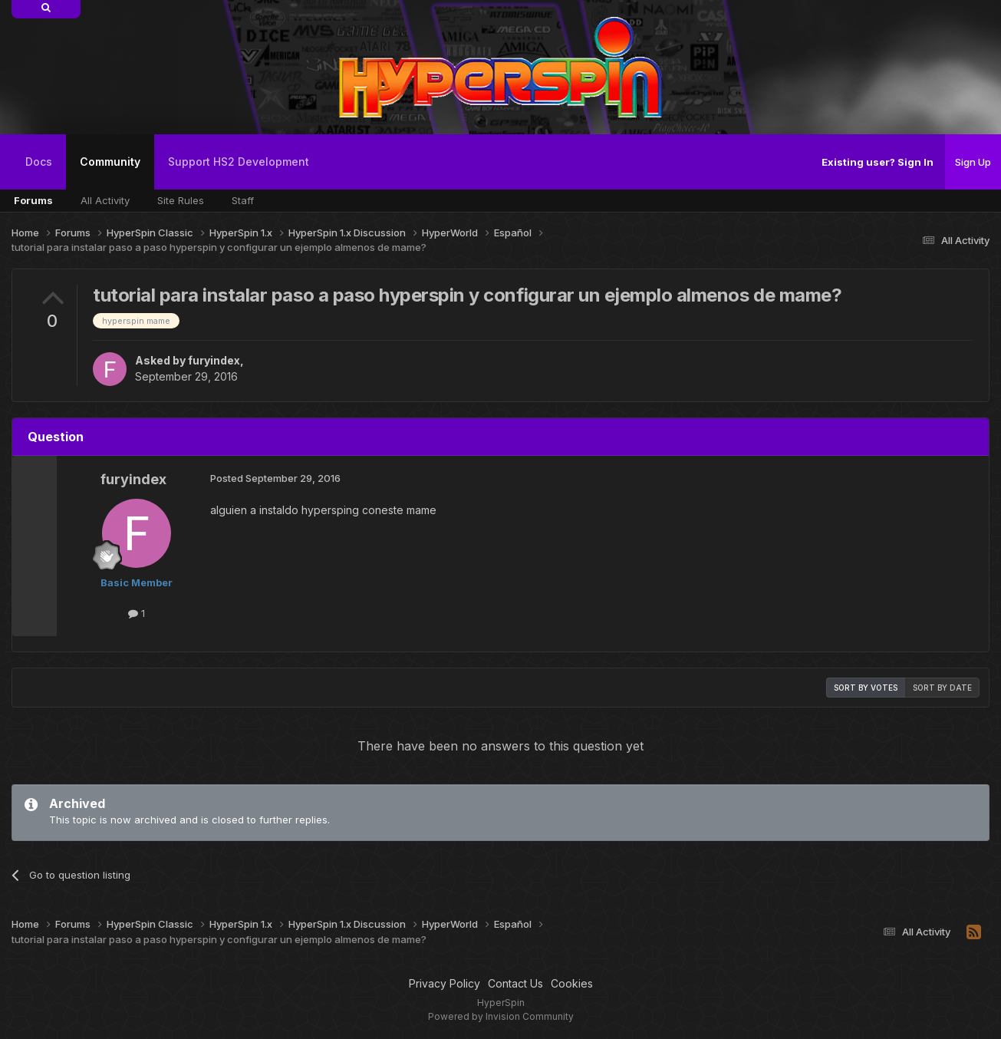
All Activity (105, 200)
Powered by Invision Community (501, 1016)
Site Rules (180, 200)
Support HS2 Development (238, 161)
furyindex (214, 360)
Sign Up (973, 162)
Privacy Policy (444, 983)
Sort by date (942, 687)
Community (110, 172)
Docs (38, 161)
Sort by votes (865, 687)
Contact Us (515, 983)
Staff (243, 200)
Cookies (572, 983)
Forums (33, 200)
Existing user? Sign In (877, 162)
